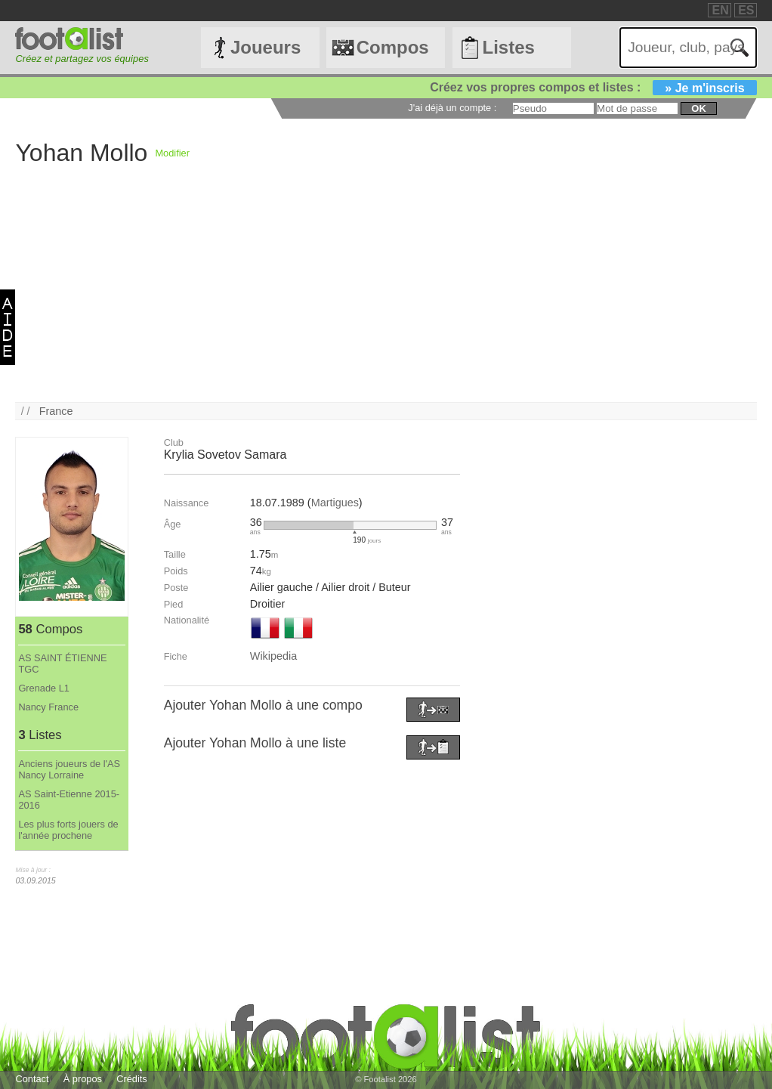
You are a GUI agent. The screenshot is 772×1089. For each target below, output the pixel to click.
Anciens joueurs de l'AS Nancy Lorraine (69, 769)
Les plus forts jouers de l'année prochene (68, 829)
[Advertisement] (385, 296)
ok (698, 108)
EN (720, 10)
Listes (508, 47)
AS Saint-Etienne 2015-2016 (68, 799)
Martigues (335, 503)
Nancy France (48, 707)
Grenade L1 (43, 688)
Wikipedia (273, 656)
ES (746, 10)
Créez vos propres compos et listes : (593, 87)
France (56, 411)
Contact (31, 1078)
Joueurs (265, 47)
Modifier (172, 153)
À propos (82, 1078)
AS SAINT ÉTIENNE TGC (62, 663)
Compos (393, 47)
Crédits (131, 1078)
